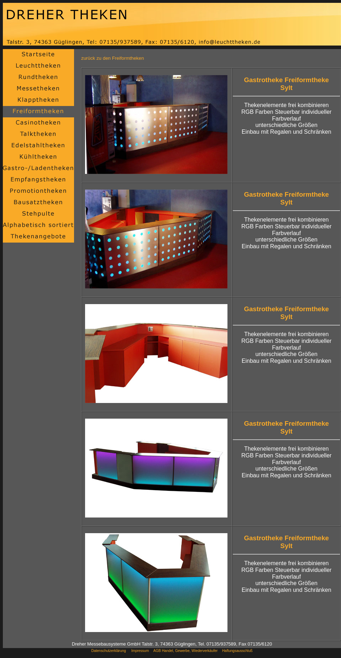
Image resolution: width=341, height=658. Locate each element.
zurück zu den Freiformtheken (112, 58)
